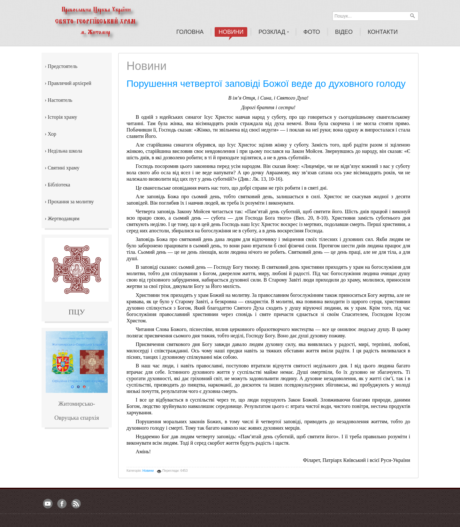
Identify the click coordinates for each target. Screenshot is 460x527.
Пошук (412, 15)
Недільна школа (65, 151)
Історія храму (62, 117)
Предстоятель (62, 66)
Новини (148, 470)
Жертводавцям (63, 218)
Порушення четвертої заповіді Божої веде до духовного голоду (266, 83)
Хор (52, 134)
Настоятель (60, 100)
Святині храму (63, 167)
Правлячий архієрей (69, 83)
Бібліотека (59, 184)
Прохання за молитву (71, 201)
